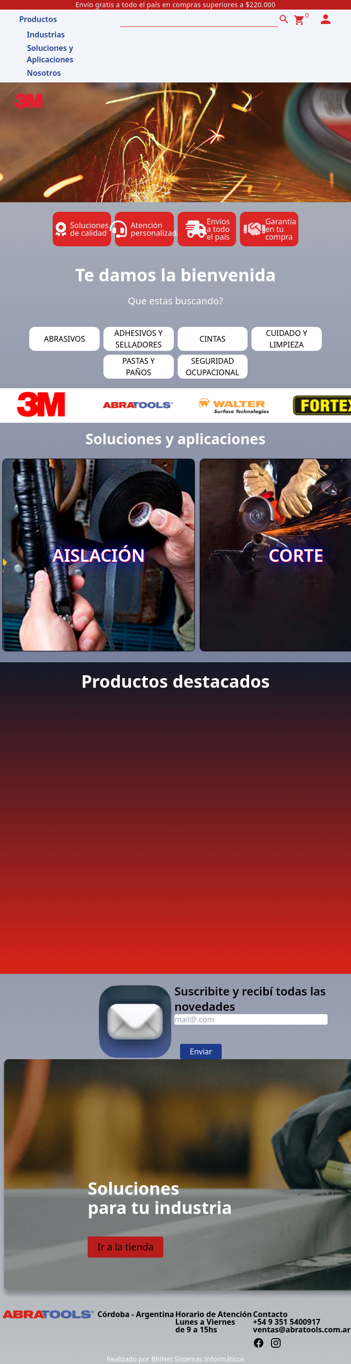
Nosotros (44, 73)
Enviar (201, 1051)
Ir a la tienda (125, 1246)
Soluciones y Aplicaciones (50, 50)
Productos (38, 19)
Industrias (46, 34)
